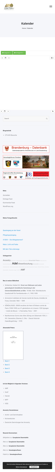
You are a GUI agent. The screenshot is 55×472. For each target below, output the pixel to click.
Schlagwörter (19, 52)
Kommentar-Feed (9, 203)
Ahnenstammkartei (14, 267)
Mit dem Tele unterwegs (11, 249)
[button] (53, 111)
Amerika (47, 267)
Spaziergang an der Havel (11, 230)
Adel (15, 263)
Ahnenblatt (41, 264)
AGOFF (18, 270)
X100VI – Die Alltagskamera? (13, 240)
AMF (23, 269)
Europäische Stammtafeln (20, 437)
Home (24, 28)
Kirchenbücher (10, 419)
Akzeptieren (34, 467)
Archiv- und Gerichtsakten (14, 415)
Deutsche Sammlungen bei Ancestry (17, 422)
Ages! (15, 270)
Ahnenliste (11, 270)
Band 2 (7, 365)
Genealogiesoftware (15, 450)
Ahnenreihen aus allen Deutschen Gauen (28, 267)
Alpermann (13, 260)
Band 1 (7, 361)
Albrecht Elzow (41, 267)
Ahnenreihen (25, 260)
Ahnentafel (36, 264)
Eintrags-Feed (7, 199)
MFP (6, 400)
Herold (7, 396)
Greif (6, 392)
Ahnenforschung (25, 264)
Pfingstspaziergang (9, 235)
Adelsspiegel (19, 260)
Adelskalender (6, 267)
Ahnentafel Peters (34, 260)
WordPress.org (8, 206)
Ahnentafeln (5, 270)
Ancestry (6, 260)
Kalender (30, 28)
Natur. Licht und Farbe (10, 244)
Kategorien (6, 52)
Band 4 (7, 372)
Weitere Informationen (21, 467)
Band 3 (7, 368)
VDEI (6, 403)
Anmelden (6, 195)
